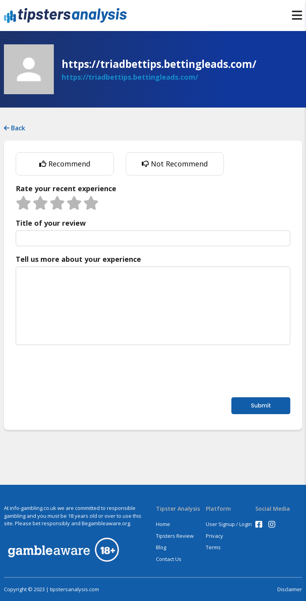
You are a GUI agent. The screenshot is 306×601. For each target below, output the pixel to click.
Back (14, 128)
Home (163, 524)
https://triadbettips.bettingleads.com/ (130, 77)
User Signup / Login (229, 524)
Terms (213, 547)
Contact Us (168, 559)
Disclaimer (289, 589)
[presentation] (75, 370)
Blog (161, 547)
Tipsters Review (175, 535)
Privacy (214, 535)
